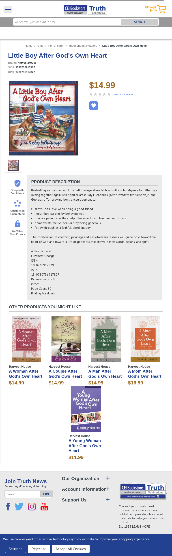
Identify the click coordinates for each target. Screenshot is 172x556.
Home (28, 45)
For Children (56, 45)
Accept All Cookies (71, 548)
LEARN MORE (141, 527)
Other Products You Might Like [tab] (45, 307)
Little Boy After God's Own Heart (124, 45)
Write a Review (123, 94)
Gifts (40, 45)
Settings (15, 548)
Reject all (39, 548)
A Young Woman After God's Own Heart (85, 446)
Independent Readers (83, 45)
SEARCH (139, 22)
